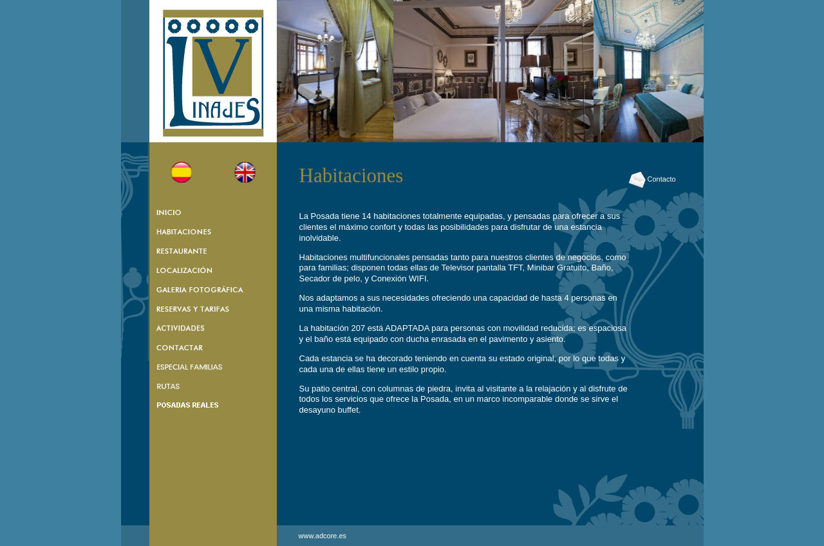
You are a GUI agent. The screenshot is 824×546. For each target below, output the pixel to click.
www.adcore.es (323, 536)
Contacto (652, 179)
